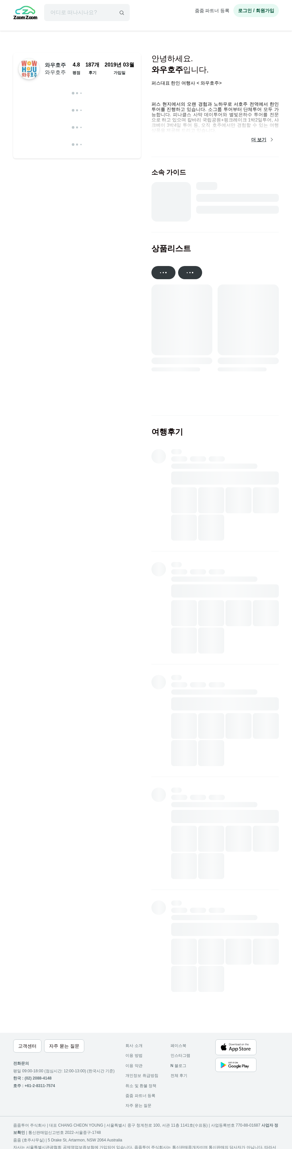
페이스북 (178, 1045)
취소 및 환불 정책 (140, 1085)
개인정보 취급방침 (141, 1075)
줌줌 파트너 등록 (212, 10)
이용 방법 (133, 1055)
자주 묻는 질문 (138, 1105)
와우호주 (55, 68)
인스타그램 (180, 1055)
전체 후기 (179, 1075)
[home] (25, 13)
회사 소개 (133, 1045)
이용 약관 (133, 1065)
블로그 (178, 1065)
